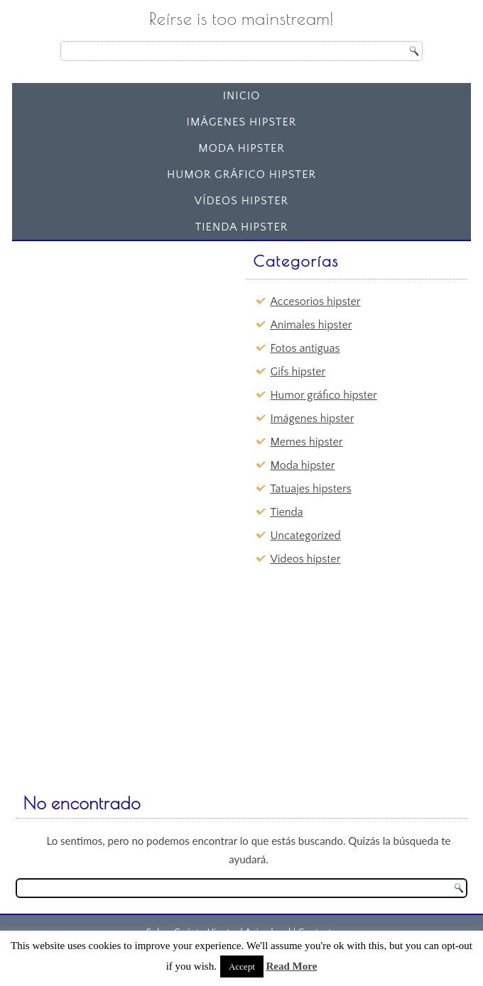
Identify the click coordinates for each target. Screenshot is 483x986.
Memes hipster (306, 442)
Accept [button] (242, 966)
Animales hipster (311, 324)
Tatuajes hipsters (310, 488)
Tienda (286, 512)
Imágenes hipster (242, 122)
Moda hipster (241, 148)
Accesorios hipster (315, 301)
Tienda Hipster (241, 227)
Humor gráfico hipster (241, 174)
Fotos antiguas (305, 348)
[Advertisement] (126, 335)
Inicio (242, 95)
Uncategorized (305, 535)
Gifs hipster (297, 371)
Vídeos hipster (241, 200)
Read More (292, 966)
